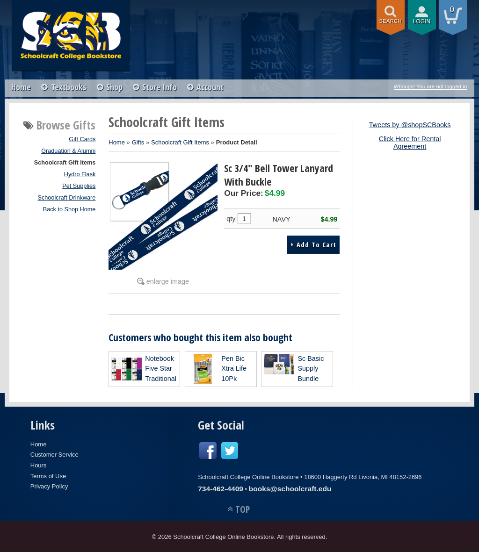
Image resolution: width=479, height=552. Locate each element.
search (390, 21)
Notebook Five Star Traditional (160, 368)
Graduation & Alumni (68, 151)
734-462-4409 (220, 489)
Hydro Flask (80, 174)
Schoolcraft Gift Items (65, 162)
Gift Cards (82, 139)
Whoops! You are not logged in (430, 86)
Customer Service (54, 454)
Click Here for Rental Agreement (410, 142)
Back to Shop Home (69, 209)
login (422, 21)
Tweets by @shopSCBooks (410, 125)
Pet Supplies (78, 186)
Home (21, 87)
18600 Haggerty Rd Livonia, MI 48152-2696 (362, 476)
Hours (38, 465)
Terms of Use (48, 476)
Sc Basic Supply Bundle (311, 368)
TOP (242, 509)
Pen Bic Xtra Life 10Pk (234, 368)
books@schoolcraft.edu (290, 489)
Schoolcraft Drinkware (67, 197)
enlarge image (167, 281)
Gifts (138, 142)
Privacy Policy (49, 486)
